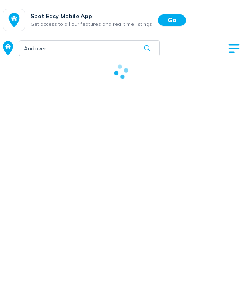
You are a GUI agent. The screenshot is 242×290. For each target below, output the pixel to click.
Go (172, 20)
